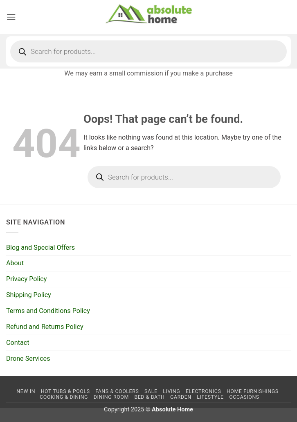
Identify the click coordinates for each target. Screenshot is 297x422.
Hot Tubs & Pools (65, 391)
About (15, 263)
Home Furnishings (253, 391)
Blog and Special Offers (40, 247)
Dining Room (111, 397)
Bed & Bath (149, 397)
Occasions (244, 397)
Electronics (203, 391)
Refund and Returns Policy (44, 327)
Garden (180, 397)
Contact (17, 342)
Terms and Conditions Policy (48, 311)
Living (171, 391)
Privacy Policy (26, 279)
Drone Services (28, 358)
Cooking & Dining (64, 397)
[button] (11, 17)
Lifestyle (210, 397)
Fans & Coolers (117, 391)
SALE (151, 391)
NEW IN (25, 391)
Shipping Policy (28, 295)
